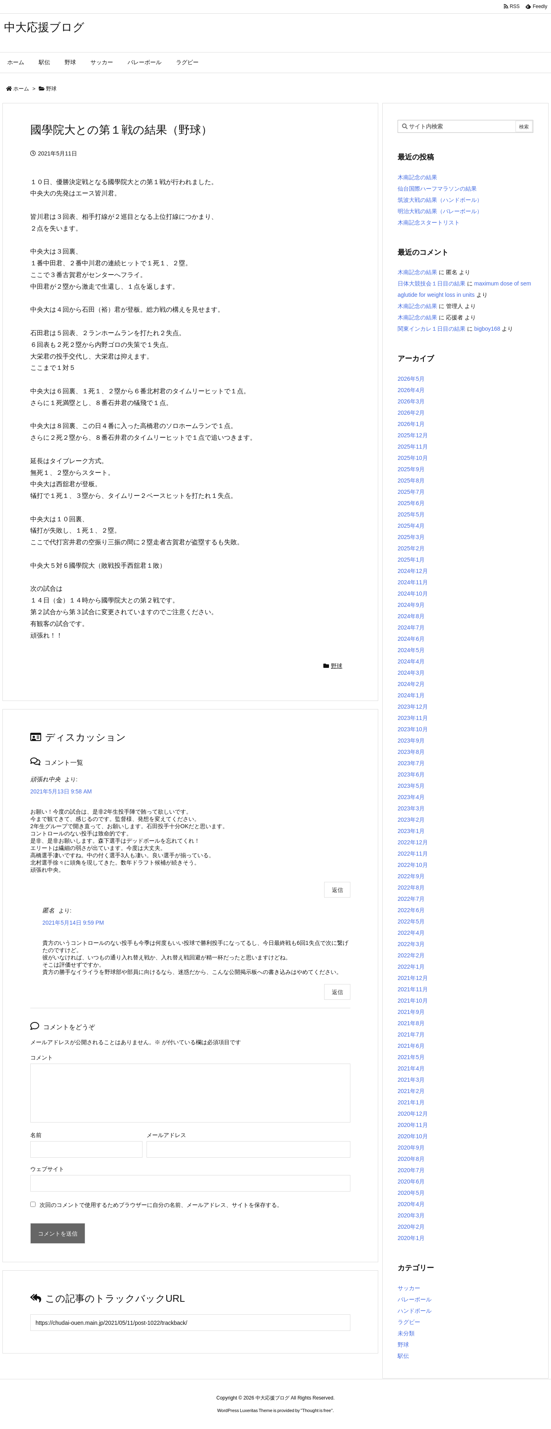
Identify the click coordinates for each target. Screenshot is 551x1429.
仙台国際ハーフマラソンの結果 (437, 188)
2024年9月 (411, 605)
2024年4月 (411, 661)
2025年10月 (413, 458)
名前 (36, 1135)
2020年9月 (411, 1147)
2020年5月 (411, 1193)
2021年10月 (413, 1000)
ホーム (21, 89)
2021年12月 (413, 978)
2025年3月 (411, 537)
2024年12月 (413, 571)
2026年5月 (411, 379)
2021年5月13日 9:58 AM (61, 791)
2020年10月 (413, 1136)
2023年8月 (411, 752)
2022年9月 (411, 876)
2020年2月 (411, 1226)
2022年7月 (411, 899)
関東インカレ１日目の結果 (431, 328)
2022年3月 (411, 944)
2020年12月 (413, 1113)
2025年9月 (411, 469)
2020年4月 (411, 1204)
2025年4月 (411, 525)
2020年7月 (411, 1170)
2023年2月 (411, 819)
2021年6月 (411, 1046)
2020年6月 (411, 1181)
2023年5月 (411, 786)
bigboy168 (487, 328)
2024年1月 (411, 695)
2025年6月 (411, 503)
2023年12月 (413, 706)
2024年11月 (413, 582)
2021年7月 (411, 1034)
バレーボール (415, 1299)
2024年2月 (411, 684)
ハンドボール (415, 1310)
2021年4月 (411, 1068)
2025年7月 (411, 492)
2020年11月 (413, 1125)
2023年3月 (411, 808)
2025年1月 (411, 559)
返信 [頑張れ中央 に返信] (337, 890)
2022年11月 (413, 853)
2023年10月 (413, 729)
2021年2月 (411, 1091)
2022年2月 (411, 955)
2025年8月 (411, 480)
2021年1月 (411, 1102)
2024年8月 (411, 616)
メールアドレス (166, 1135)
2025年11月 (413, 446)
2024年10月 (413, 593)
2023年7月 (411, 763)
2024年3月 (411, 672)
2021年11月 (413, 989)
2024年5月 (411, 650)
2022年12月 (413, 842)
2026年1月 (411, 424)
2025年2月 (411, 548)
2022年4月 (411, 933)
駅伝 (403, 1356)
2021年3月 (411, 1079)
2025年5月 (411, 514)
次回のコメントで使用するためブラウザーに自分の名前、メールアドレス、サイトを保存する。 (161, 1205)
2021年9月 (411, 1012)
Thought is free (316, 1410)
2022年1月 (411, 966)
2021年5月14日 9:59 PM (73, 922)
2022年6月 (411, 910)
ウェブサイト (47, 1169)
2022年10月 (413, 865)
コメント (41, 1057)
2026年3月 (411, 401)
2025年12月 (413, 435)
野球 (51, 89)
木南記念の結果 (417, 177)
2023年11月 (413, 718)
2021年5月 (411, 1057)
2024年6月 (411, 639)
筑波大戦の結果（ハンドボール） (440, 200)
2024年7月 (411, 627)
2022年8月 (411, 887)
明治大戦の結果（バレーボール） (440, 211)
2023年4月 (411, 797)
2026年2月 (411, 412)
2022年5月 (411, 921)
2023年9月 (411, 740)
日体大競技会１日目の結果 (431, 283)
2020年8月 (411, 1159)
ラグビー (409, 1322)
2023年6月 (411, 774)
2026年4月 (411, 390)
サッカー (409, 1288)
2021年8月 (411, 1023)
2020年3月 (411, 1215)
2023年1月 (411, 831)
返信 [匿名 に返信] (337, 992)
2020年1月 (411, 1238)
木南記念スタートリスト (429, 222)
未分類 (406, 1333)
